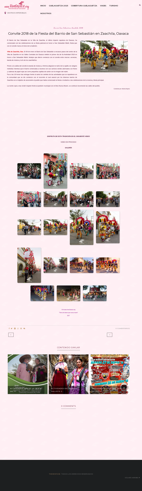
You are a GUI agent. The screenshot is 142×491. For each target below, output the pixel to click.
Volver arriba (132, 478)
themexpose (54, 474)
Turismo (113, 6)
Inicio (43, 6)
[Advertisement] (68, 112)
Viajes (103, 6)
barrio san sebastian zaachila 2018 (68, 28)
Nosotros (45, 13)
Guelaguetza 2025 (58, 6)
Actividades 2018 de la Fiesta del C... (25, 390)
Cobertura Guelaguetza (84, 6)
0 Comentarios (123, 328)
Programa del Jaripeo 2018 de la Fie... (106, 390)
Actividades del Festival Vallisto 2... (64, 390)
